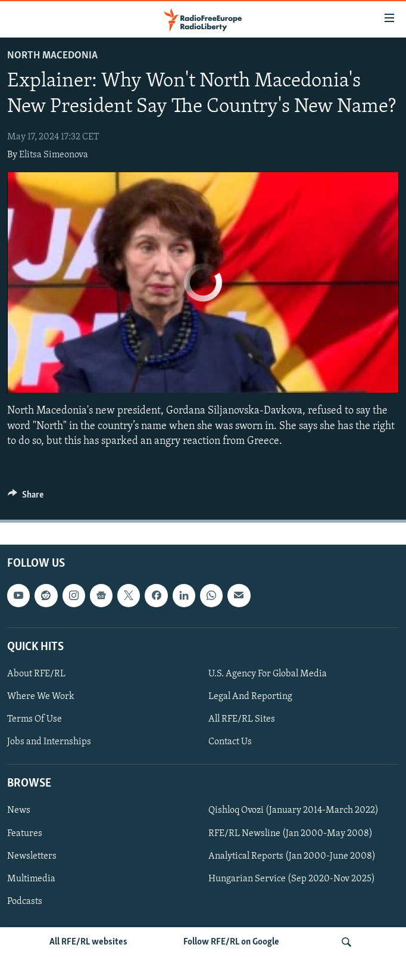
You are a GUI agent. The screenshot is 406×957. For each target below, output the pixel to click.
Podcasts (24, 901)
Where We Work (40, 696)
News (18, 811)
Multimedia (31, 879)
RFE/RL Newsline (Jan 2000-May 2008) (290, 833)
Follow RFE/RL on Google (231, 942)
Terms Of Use (34, 719)
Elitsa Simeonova (53, 155)
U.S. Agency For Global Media (267, 674)
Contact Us (230, 742)
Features (24, 833)
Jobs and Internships (49, 742)
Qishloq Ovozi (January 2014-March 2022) (293, 811)
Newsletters (32, 856)
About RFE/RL (36, 674)
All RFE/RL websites (88, 942)
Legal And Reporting (250, 696)
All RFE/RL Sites (241, 719)
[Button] (25, 497)
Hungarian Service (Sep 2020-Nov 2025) (291, 879)
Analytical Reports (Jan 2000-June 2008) (292, 856)
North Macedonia (52, 55)
